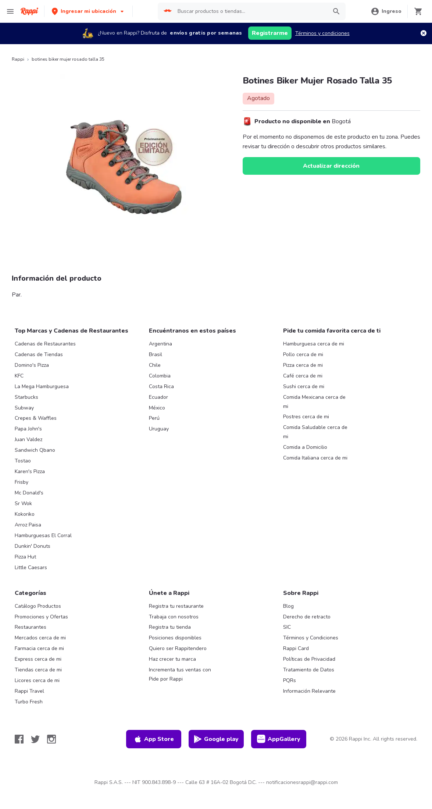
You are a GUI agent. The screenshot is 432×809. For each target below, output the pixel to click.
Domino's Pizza (32, 365)
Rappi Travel (29, 691)
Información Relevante (309, 691)
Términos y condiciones (322, 33)
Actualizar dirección (331, 166)
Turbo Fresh (29, 701)
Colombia (160, 375)
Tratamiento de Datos (308, 669)
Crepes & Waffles (36, 418)
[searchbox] (250, 11)
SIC (287, 627)
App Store (153, 739)
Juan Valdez (28, 439)
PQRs (289, 680)
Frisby (21, 482)
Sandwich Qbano (35, 450)
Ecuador (158, 397)
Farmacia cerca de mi (39, 648)
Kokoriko (25, 514)
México (157, 407)
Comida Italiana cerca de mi (315, 457)
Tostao (23, 460)
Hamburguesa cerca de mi (313, 343)
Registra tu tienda (170, 627)
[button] (88, 11)
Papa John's (28, 428)
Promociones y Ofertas (41, 616)
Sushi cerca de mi (303, 386)
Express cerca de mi (38, 659)
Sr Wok (23, 503)
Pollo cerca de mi (303, 354)
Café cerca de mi (302, 375)
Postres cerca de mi (306, 416)
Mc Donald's (29, 492)
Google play (216, 739)
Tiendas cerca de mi (38, 669)
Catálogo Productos (38, 606)
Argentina (160, 343)
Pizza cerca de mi (303, 365)
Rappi (18, 59)
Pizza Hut (25, 556)
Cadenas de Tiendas (39, 354)
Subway (24, 407)
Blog (288, 606)
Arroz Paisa (28, 524)
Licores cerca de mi (37, 680)
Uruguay (159, 428)
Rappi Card (296, 648)
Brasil (155, 354)
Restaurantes (30, 627)
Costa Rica (161, 386)
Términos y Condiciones (310, 637)
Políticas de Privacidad (309, 659)
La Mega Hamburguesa (42, 386)
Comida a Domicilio (305, 447)
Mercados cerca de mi (40, 637)
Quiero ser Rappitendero (178, 648)
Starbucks (26, 397)
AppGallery (278, 739)
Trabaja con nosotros (174, 616)
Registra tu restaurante (176, 606)
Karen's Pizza (30, 471)
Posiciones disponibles (175, 637)
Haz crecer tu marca (172, 659)
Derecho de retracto (307, 616)
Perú (154, 418)
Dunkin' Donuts (32, 546)
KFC (19, 375)
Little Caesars (31, 567)
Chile (155, 365)
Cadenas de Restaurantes (45, 343)
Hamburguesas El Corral (43, 535)
